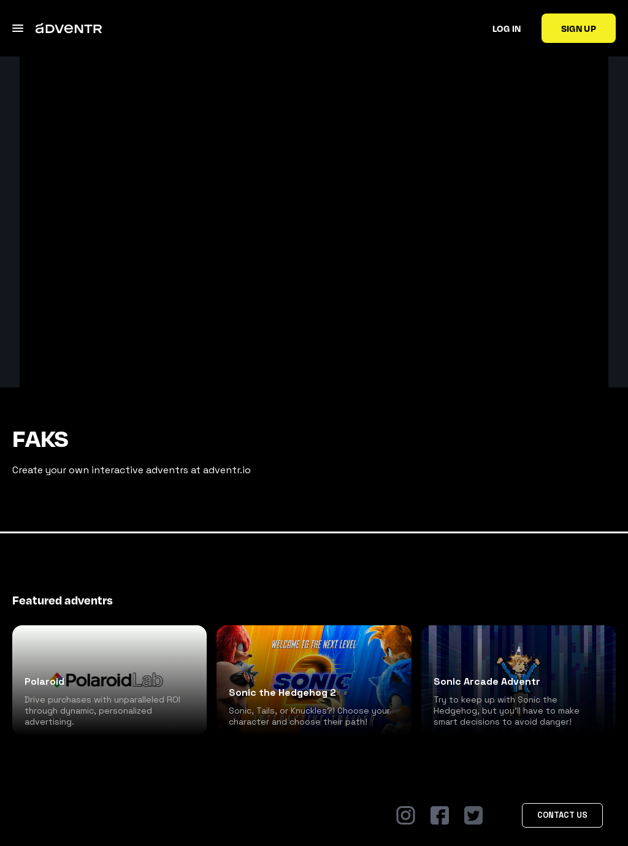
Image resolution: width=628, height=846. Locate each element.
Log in (506, 28)
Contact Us (562, 815)
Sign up (578, 28)
